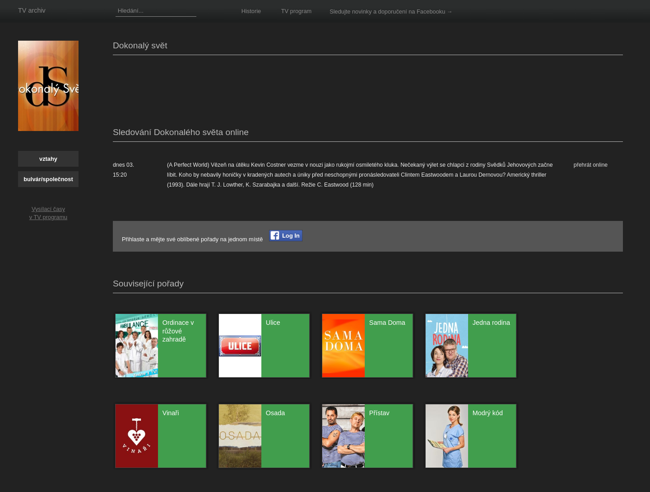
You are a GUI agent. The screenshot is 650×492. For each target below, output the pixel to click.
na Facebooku (427, 11)
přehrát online (591, 165)
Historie (251, 11)
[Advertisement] (277, 89)
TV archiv (32, 10)
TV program (296, 11)
